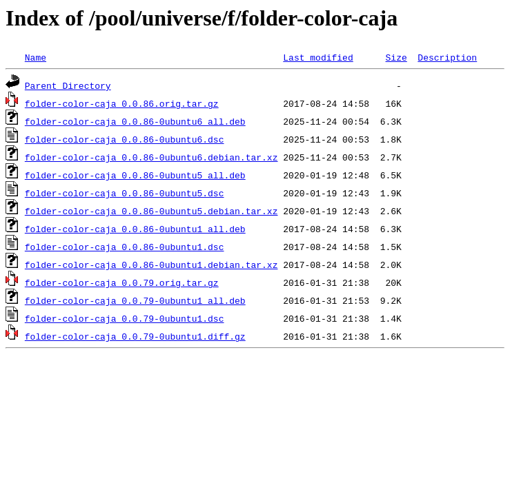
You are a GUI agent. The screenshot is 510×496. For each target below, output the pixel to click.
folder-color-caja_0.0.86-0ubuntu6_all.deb (135, 121)
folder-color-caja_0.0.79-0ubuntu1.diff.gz (135, 336)
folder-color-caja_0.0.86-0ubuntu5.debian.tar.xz (151, 211)
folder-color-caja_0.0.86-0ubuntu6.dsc (124, 139)
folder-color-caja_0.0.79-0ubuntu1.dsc (124, 318)
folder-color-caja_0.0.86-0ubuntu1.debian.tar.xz (151, 264)
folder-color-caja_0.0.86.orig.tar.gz (122, 103)
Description (447, 57)
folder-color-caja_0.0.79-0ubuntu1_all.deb (135, 300)
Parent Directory (68, 85)
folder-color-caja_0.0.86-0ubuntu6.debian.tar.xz (151, 157)
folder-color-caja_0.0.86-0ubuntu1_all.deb (135, 229)
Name (35, 57)
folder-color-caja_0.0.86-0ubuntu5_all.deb (135, 175)
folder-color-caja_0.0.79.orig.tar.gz (122, 282)
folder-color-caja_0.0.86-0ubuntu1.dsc (124, 246)
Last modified (318, 57)
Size (395, 57)
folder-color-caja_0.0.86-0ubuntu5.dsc (124, 193)
